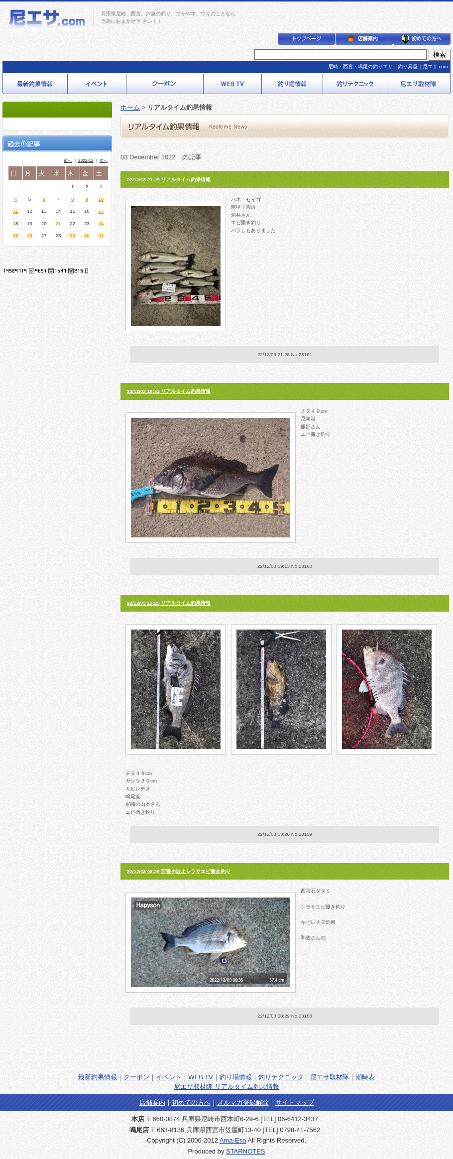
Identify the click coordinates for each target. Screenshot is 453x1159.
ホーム (130, 107)
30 (87, 235)
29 (72, 235)
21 (58, 223)
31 (101, 235)
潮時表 (365, 1077)
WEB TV (200, 1077)
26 (29, 235)
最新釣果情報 (97, 1077)
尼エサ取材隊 (329, 1077)
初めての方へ (191, 1102)
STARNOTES (245, 1151)
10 (101, 199)
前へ (68, 160)
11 (15, 211)
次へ (104, 160)
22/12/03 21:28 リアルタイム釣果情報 (169, 179)
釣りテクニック (281, 1077)
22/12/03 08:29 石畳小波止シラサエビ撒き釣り (178, 871)
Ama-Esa (233, 1140)
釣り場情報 (236, 1077)
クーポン (136, 1077)
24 (101, 223)
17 (101, 211)
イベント (169, 1077)
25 (15, 235)
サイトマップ (294, 1102)
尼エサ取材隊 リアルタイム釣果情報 (226, 1086)
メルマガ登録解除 (243, 1102)
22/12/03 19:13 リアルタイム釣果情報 (169, 391)
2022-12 (85, 160)
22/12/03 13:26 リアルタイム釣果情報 (169, 603)
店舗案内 (152, 1102)
